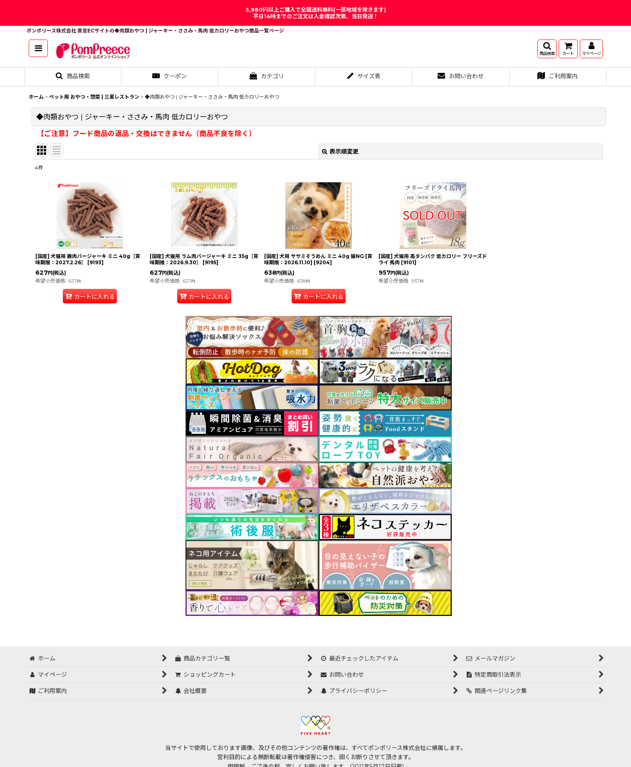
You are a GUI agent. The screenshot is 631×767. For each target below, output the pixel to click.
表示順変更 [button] (340, 151)
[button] (38, 48)
